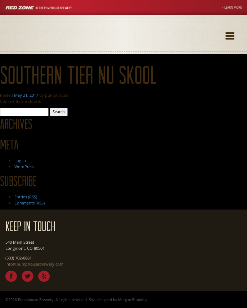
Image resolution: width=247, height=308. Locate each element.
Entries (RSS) (25, 196)
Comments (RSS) (29, 203)
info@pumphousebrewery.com (34, 264)
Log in (20, 160)
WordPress (24, 166)
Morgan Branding (132, 299)
